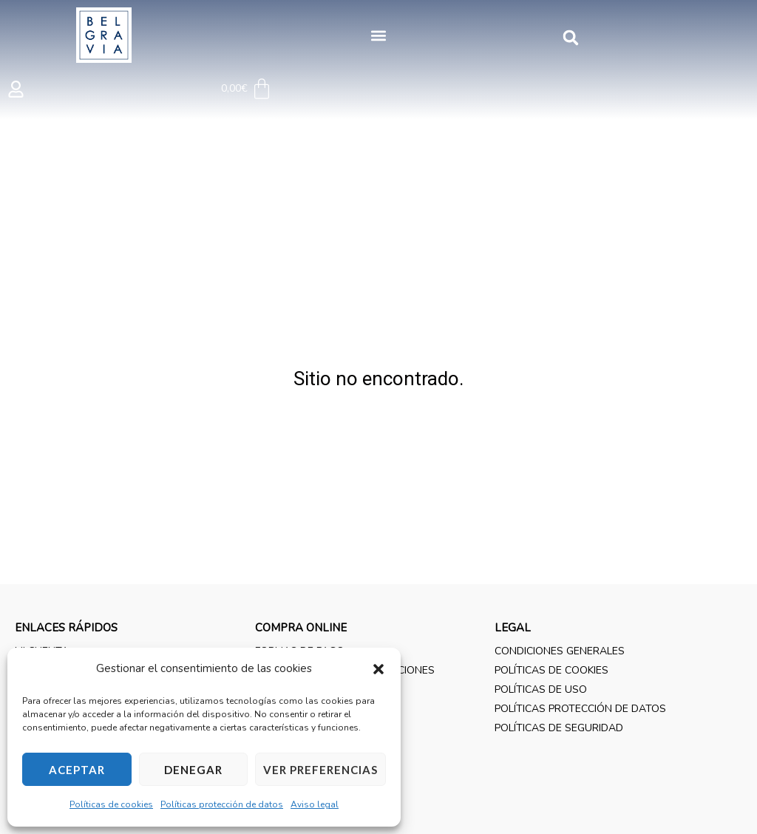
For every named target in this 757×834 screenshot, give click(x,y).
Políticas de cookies (111, 804)
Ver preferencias (320, 769)
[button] (378, 669)
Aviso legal (315, 804)
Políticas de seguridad (559, 728)
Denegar (193, 769)
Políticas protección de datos (221, 804)
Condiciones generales (560, 651)
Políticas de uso (541, 689)
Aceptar (77, 769)
